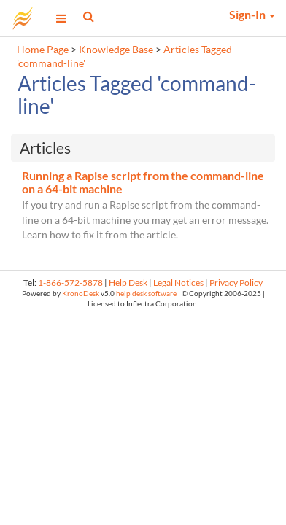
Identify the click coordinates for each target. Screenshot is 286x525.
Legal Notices (178, 282)
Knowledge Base (116, 49)
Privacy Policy (236, 282)
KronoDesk (80, 293)
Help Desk (128, 282)
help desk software (146, 293)
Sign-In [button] (252, 14)
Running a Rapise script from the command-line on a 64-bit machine (143, 181)
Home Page (43, 49)
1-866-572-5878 (70, 282)
